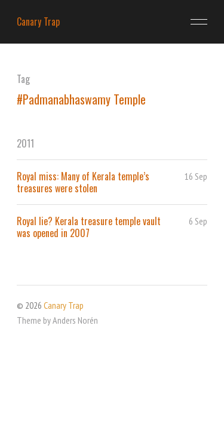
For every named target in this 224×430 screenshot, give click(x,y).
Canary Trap (38, 21)
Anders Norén (75, 320)
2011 (25, 143)
